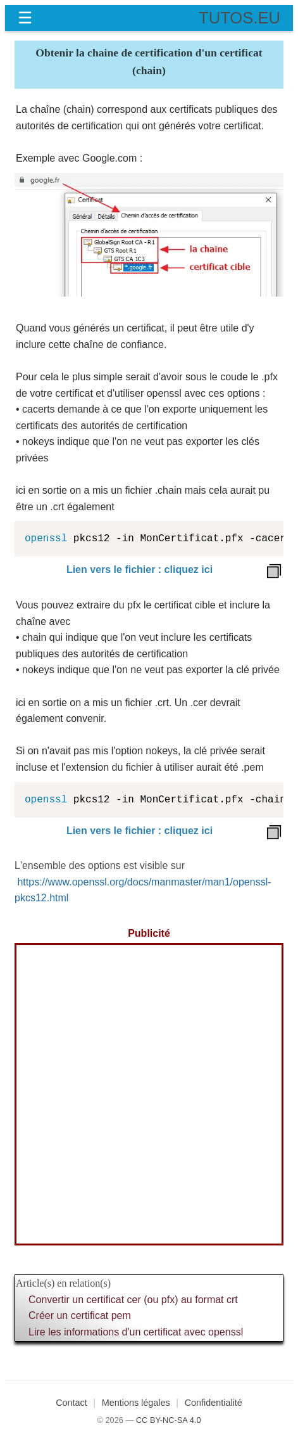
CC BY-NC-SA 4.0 (168, 1420)
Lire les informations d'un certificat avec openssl (135, 1332)
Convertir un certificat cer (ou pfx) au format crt (133, 1299)
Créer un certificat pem (79, 1315)
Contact (71, 1403)
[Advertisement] (149, 1094)
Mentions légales (136, 1403)
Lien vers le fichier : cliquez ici (139, 569)
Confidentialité (213, 1403)
